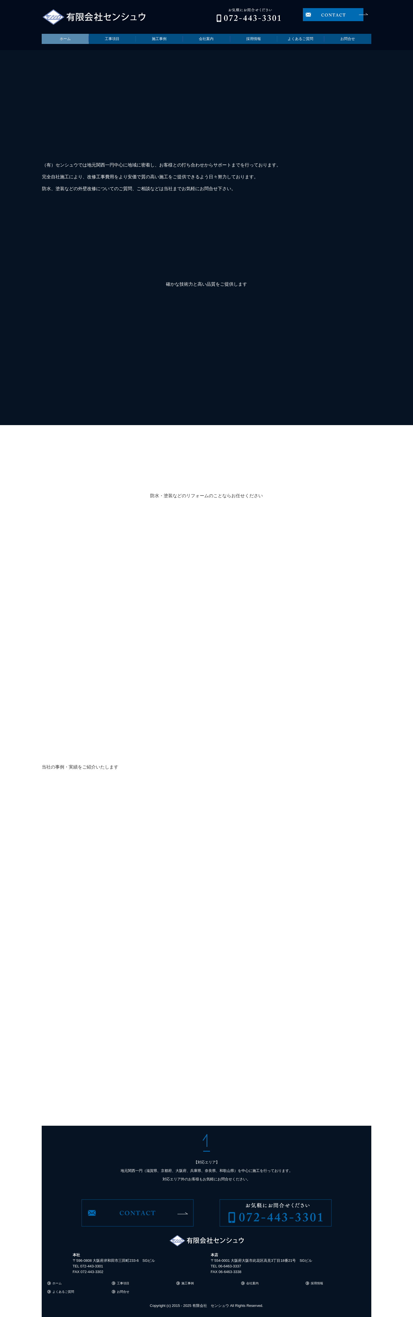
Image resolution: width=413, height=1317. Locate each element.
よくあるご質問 (300, 39)
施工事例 (159, 39)
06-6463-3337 (229, 1266)
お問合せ (347, 39)
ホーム (65, 39)
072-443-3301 (91, 1266)
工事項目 (112, 39)
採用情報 (253, 39)
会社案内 (206, 39)
